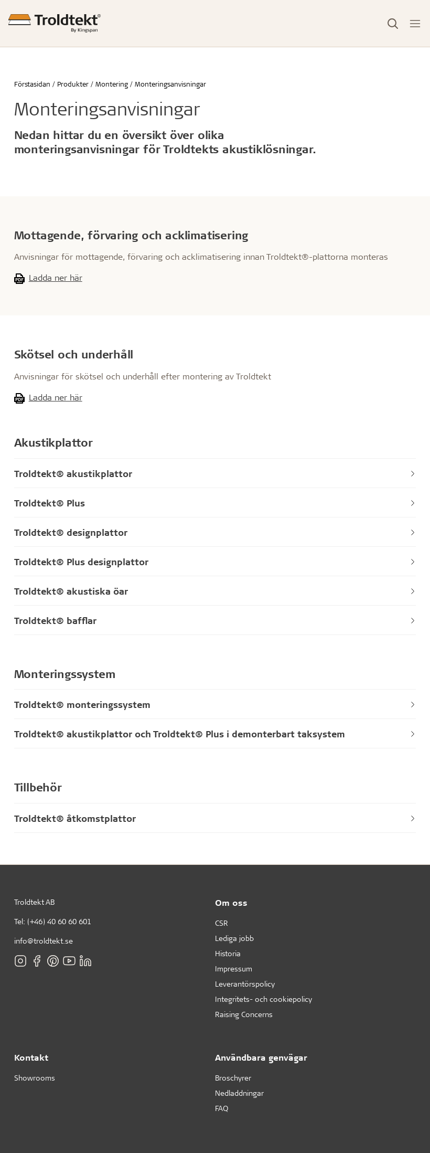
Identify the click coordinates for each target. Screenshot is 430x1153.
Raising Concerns (244, 1014)
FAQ (221, 1108)
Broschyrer (233, 1078)
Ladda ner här (55, 277)
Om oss (231, 902)
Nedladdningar (239, 1093)
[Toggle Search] (392, 23)
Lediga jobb (234, 938)
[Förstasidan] (54, 23)
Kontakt (31, 1057)
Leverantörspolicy (245, 984)
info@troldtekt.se (43, 941)
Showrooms (34, 1078)
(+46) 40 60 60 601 (59, 921)
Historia (228, 953)
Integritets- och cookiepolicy (263, 999)
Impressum (233, 969)
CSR (221, 923)
